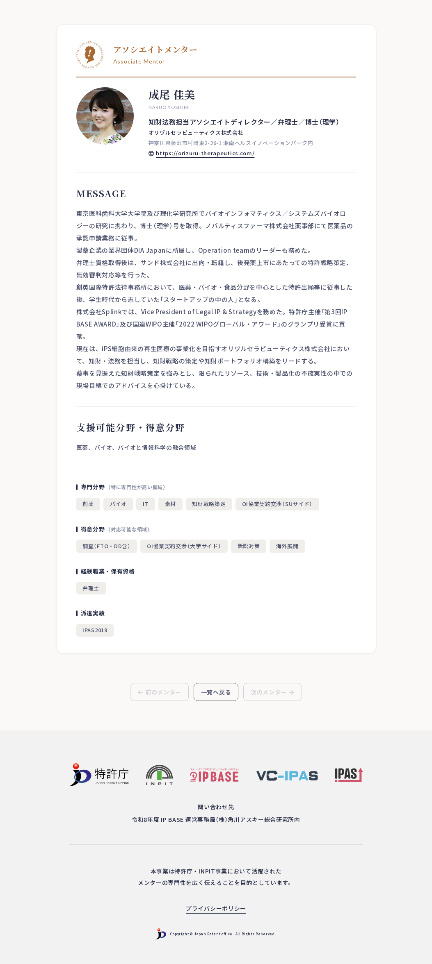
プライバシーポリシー (216, 908)
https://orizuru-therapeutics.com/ (205, 153)
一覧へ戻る (216, 692)
